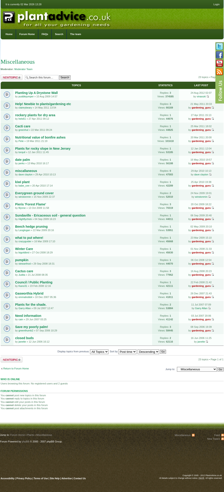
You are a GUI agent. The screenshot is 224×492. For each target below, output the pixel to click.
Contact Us (80, 478)
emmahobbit (25, 297)
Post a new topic (12, 77)
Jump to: (170, 369)
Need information (28, 316)
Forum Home (27, 34)
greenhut (23, 130)
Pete (21, 141)
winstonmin (24, 196)
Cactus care (24, 271)
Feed (217, 435)
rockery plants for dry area (35, 115)
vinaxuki (201, 96)
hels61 (22, 118)
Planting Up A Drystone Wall (36, 93)
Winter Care (24, 249)
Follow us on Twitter (219, 46)
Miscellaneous (18, 61)
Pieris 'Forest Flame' (30, 204)
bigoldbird (23, 252)
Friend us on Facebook (219, 54)
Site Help (55, 478)
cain (20, 319)
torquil (21, 152)
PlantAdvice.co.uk (57, 18)
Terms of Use (41, 478)
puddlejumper (26, 96)
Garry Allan (24, 308)
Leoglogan (24, 230)
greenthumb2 (25, 330)
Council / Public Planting (34, 282)
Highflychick (25, 219)
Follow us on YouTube (219, 63)
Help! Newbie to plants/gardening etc (43, 104)
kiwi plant (22, 182)
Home (9, 34)
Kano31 (22, 286)
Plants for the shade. (31, 304)
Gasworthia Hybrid (29, 293)
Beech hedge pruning (31, 226)
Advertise (66, 478)
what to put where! (29, 238)
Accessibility (8, 478)
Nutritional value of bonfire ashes (40, 137)
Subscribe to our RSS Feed (219, 71)
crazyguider (24, 241)
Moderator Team (23, 69)
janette (22, 341)
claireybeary (25, 107)
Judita (21, 274)
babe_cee (23, 185)
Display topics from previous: (83, 351)
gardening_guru (201, 107)
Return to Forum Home (16, 368)
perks (21, 163)
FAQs (45, 34)
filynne (22, 208)
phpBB (25, 441)
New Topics (213, 438)
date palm (22, 159)
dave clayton (25, 174)
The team (75, 34)
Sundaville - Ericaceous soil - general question (50, 215)
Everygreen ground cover (34, 193)
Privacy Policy (24, 478)
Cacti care (22, 126)
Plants (30, 435)
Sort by (123, 351)
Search (59, 34)
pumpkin (21, 260)
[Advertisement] (112, 50)
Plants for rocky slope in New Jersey (43, 148)
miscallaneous (26, 171)
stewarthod (24, 263)
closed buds (24, 338)
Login (217, 4)
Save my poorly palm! (31, 327)
